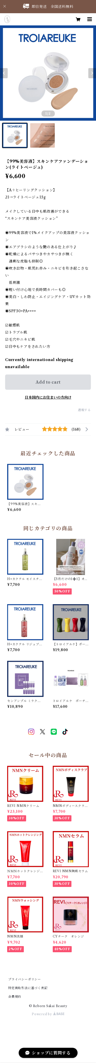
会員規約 (14, 996)
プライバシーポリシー (24, 979)
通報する (84, 410)
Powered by (48, 1014)
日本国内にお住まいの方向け (48, 397)
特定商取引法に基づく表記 (28, 988)
